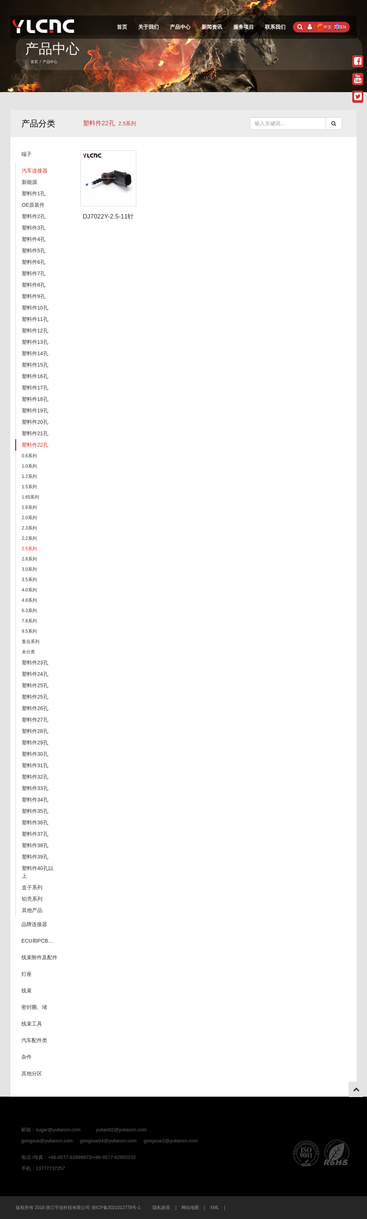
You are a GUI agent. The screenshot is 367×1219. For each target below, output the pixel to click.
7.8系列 (29, 621)
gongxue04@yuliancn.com (108, 1140)
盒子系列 (32, 887)
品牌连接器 (34, 924)
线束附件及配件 (39, 957)
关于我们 (148, 27)
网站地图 (190, 1207)
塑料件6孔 (33, 262)
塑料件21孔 (35, 433)
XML (214, 1207)
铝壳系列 (32, 899)
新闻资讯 (212, 27)
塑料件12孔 (35, 330)
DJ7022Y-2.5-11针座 (108, 220)
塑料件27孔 (35, 720)
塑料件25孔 (35, 685)
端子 (26, 154)
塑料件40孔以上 (37, 872)
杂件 (26, 1057)
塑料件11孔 (35, 319)
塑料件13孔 (35, 342)
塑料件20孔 (35, 422)
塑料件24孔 (35, 674)
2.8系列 (29, 559)
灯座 (26, 974)
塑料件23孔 (35, 663)
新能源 (29, 182)
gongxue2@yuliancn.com (171, 1140)
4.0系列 (29, 590)
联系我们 (275, 27)
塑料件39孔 (35, 857)
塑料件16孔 (35, 376)
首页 (122, 27)
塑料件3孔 (33, 228)
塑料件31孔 (35, 765)
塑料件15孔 (35, 365)
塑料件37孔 (35, 834)
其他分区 (31, 1073)
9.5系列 (29, 631)
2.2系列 (29, 538)
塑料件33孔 (35, 788)
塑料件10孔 (35, 308)
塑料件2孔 (33, 216)
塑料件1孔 (33, 193)
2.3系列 (29, 528)
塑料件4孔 (33, 239)
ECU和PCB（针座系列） (41, 941)
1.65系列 (30, 497)
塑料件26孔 (35, 708)
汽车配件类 (34, 1040)
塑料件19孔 (35, 410)
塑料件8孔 (33, 285)
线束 (26, 990)
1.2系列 (29, 476)
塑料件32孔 (35, 777)
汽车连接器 (35, 171)
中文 (324, 27)
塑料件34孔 (35, 800)
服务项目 (243, 27)
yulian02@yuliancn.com (121, 1129)
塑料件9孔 (33, 296)
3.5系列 (29, 579)
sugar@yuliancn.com (58, 1129)
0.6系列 (29, 455)
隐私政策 (161, 1207)
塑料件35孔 (35, 811)
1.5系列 (29, 486)
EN (340, 27)
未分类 (28, 651)
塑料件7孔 (33, 273)
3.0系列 (29, 569)
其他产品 (32, 910)
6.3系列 (29, 610)
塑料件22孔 (99, 123)
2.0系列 (29, 517)
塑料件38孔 (35, 845)
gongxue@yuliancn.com (47, 1140)
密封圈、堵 (34, 1007)
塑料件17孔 (35, 388)
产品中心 (180, 27)
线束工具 (31, 1024)
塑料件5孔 (33, 251)
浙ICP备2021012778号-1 (115, 1207)
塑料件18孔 (35, 399)
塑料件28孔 (35, 731)
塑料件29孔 (35, 742)
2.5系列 (29, 548)
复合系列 (30, 641)
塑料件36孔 (35, 822)
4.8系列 (29, 600)
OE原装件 (33, 205)
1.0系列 (29, 466)
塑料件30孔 (35, 754)
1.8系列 (29, 507)
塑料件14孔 (35, 353)
